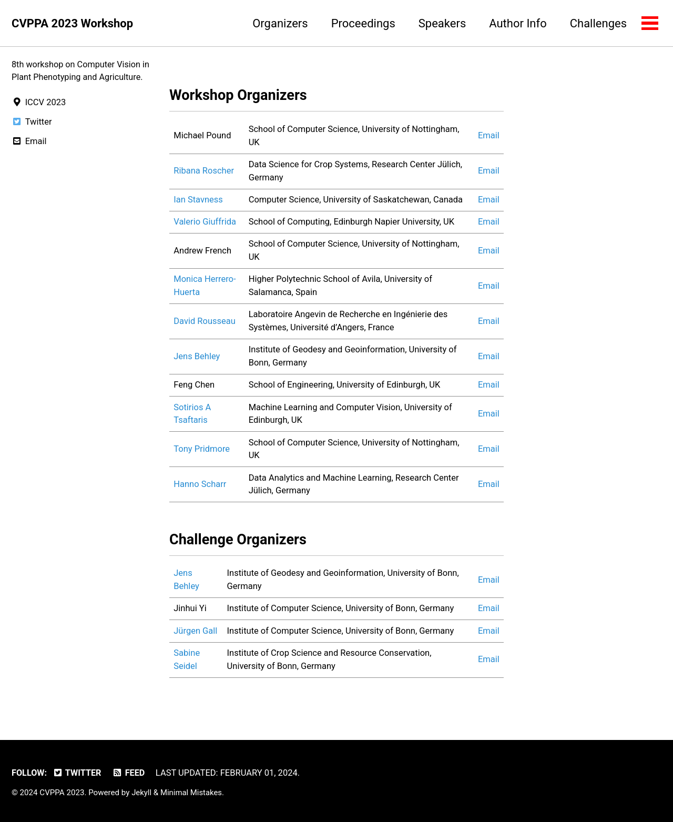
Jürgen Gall (195, 632)
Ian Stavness (198, 201)
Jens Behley (197, 357)
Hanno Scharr (200, 485)
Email (488, 136)
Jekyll (141, 793)
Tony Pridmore (202, 450)
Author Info (517, 23)
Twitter (78, 773)
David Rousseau (205, 322)
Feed (129, 773)
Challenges (597, 23)
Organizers (279, 23)
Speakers (441, 23)
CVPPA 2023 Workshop (72, 23)
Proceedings (363, 23)
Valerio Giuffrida (205, 223)
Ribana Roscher (204, 172)
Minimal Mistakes (192, 793)
